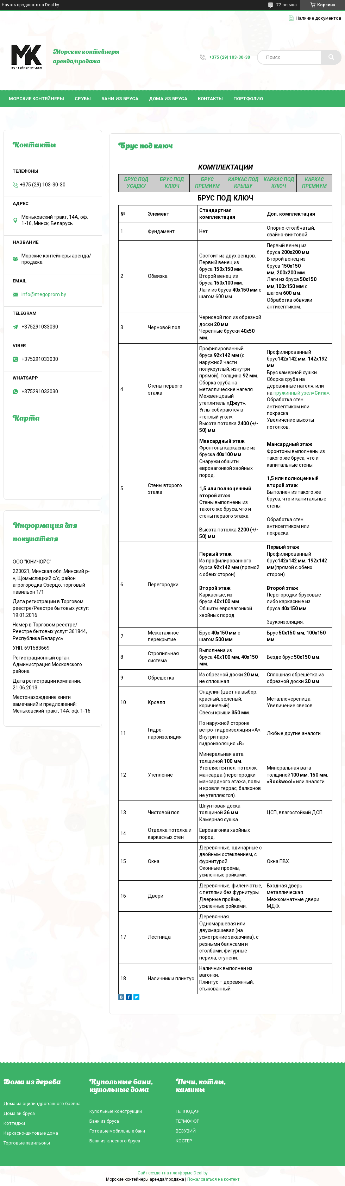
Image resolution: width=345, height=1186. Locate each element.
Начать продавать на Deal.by (30, 4)
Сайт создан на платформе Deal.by (173, 1173)
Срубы (83, 98)
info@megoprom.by (43, 294)
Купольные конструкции (115, 1111)
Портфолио (248, 98)
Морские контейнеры (36, 98)
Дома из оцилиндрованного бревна (42, 1103)
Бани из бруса (119, 98)
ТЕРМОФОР (187, 1121)
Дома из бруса (168, 98)
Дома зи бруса (19, 1113)
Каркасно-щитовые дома (31, 1133)
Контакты (210, 98)
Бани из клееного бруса (114, 1140)
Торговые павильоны (27, 1143)
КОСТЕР (184, 1140)
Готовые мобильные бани (117, 1131)
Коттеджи (14, 1123)
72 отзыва (286, 4)
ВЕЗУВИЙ (186, 1131)
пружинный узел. (302, 393)
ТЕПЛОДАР (187, 1111)
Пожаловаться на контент (213, 1179)
